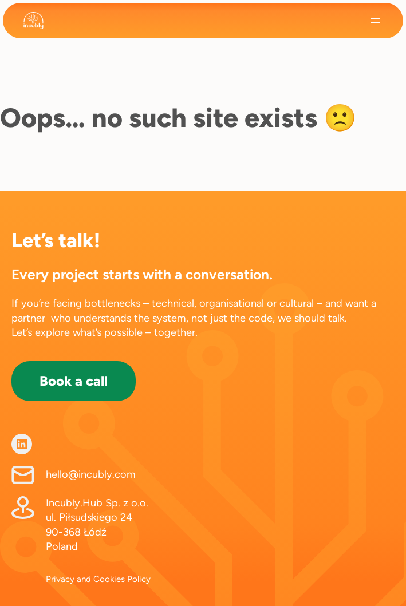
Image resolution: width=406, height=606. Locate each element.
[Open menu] (376, 20)
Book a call (74, 381)
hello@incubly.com (91, 474)
